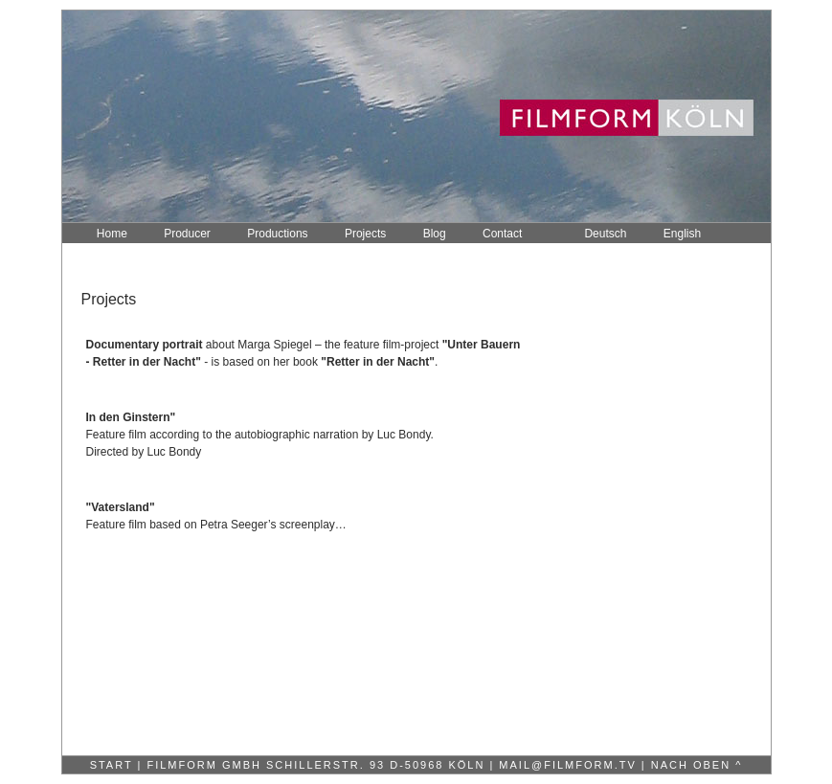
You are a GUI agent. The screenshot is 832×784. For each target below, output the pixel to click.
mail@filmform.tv (565, 765)
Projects (365, 233)
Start (111, 765)
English (682, 233)
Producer (187, 233)
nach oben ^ (697, 765)
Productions (277, 233)
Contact (502, 233)
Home (112, 233)
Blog (434, 233)
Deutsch (605, 233)
